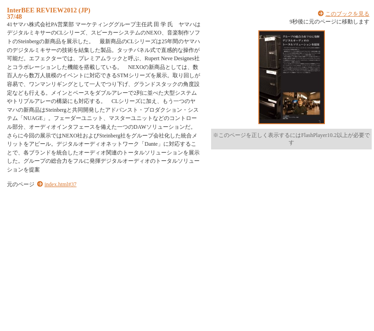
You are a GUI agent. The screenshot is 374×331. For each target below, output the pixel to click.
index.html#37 (61, 184)
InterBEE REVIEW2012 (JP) (48, 10)
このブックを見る (347, 14)
